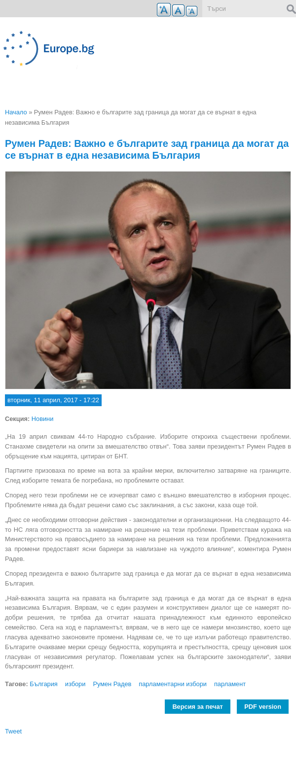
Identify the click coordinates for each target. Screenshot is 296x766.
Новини (43, 418)
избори (75, 684)
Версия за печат (197, 706)
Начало (16, 112)
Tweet (13, 731)
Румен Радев (112, 684)
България (44, 684)
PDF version (262, 706)
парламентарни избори (173, 684)
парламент (230, 684)
